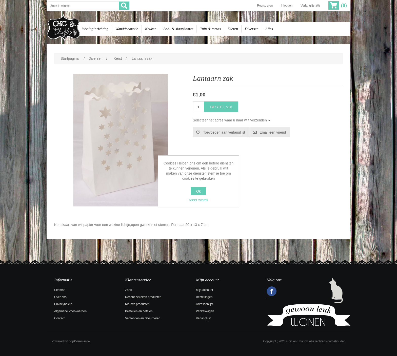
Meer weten (198, 200)
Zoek (128, 290)
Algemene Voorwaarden (70, 311)
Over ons (60, 297)
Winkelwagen (205, 311)
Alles (269, 29)
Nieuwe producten (137, 304)
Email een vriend (273, 132)
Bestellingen (204, 297)
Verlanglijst (203, 318)
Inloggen (286, 5)
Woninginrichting (95, 29)
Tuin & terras (210, 29)
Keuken (150, 29)
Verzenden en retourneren (142, 318)
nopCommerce (79, 341)
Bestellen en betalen (139, 311)
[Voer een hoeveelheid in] (198, 106)
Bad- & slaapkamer (178, 29)
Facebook (271, 291)
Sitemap (59, 290)
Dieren (233, 29)
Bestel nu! (221, 107)
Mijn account (204, 290)
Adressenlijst (204, 304)
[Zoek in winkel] (83, 6)
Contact (59, 318)
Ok (198, 191)
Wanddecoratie (126, 29)
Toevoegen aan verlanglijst (224, 132)
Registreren (265, 5)
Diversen (252, 29)
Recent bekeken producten (143, 297)
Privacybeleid (63, 304)
